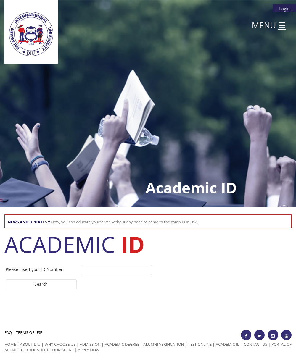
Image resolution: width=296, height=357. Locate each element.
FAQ (8, 332)
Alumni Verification (164, 344)
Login (284, 9)
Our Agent (63, 350)
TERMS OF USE (29, 332)
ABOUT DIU (30, 344)
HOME (10, 344)
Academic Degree (122, 344)
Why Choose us (60, 344)
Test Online (200, 344)
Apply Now (88, 350)
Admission (90, 344)
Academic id (228, 344)
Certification (34, 350)
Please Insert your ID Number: (35, 269)
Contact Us (255, 344)
